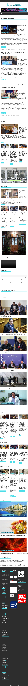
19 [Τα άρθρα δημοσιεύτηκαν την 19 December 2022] (2, 278)
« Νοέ (2, 283)
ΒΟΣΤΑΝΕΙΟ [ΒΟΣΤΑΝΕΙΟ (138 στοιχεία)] (4, 597)
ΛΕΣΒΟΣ (2, 49)
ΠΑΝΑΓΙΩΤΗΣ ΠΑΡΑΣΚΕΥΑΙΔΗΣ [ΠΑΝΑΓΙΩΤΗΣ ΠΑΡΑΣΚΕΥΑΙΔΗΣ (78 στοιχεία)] (4, 641)
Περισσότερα (3, 46)
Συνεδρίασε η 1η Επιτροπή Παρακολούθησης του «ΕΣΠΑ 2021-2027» (12, 53)
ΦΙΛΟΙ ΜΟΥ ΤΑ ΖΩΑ (3, 486)
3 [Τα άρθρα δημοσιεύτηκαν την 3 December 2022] (21, 273)
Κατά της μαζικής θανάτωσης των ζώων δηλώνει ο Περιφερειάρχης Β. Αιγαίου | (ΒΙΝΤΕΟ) (13, 348)
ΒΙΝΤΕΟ (11, 432)
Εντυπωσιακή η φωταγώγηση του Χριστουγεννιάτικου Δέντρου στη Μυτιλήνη (14, 21)
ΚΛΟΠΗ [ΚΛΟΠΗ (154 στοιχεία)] (7, 614)
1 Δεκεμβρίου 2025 (3, 470)
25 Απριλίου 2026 (22, 146)
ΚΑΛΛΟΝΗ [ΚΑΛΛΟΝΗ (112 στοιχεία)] (3, 614)
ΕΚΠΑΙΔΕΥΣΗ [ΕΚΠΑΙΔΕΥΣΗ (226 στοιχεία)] (4, 605)
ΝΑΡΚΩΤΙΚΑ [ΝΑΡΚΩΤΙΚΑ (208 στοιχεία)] (4, 635)
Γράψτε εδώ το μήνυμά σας (13, 581)
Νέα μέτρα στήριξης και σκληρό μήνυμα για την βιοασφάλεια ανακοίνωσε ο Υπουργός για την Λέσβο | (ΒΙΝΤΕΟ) (14, 366)
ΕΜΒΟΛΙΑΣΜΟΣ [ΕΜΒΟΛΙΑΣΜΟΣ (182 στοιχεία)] (4, 607)
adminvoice (10, 23)
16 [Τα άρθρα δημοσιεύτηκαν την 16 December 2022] (17, 276)
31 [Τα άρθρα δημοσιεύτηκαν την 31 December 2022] (21, 279)
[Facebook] (19, 568)
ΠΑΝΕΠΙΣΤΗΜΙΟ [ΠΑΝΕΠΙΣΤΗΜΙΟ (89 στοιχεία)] (4, 648)
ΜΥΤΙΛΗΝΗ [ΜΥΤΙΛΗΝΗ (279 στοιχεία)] (4, 633)
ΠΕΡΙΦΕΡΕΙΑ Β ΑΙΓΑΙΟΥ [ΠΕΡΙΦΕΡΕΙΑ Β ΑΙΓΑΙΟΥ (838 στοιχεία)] (4, 651)
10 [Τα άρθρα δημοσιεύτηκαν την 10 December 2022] (21, 275)
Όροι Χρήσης (20, 581)
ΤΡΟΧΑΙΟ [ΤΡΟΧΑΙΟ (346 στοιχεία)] (3, 671)
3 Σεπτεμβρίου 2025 (13, 470)
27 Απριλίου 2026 (19, 124)
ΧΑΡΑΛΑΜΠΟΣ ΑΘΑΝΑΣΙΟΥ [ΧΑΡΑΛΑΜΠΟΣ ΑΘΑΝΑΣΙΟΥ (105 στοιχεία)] (4, 674)
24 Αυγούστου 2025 (22, 470)
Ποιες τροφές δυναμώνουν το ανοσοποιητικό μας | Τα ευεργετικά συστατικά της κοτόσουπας (12, 531)
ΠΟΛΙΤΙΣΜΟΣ (3, 200)
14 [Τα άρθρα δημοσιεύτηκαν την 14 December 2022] (10, 276)
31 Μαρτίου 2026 (3, 415)
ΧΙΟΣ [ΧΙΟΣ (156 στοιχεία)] (3, 676)
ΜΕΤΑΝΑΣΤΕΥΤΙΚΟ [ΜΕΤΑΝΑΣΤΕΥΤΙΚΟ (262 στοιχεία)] (5, 628)
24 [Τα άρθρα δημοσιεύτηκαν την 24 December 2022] (21, 278)
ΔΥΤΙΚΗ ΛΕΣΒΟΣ (8, 115)
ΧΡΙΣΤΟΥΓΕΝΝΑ (14, 49)
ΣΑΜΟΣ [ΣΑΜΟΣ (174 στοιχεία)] (7, 662)
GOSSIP (2, 457)
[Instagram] (22, 568)
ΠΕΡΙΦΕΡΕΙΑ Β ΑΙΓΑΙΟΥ (9, 81)
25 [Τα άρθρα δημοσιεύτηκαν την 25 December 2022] (25, 278)
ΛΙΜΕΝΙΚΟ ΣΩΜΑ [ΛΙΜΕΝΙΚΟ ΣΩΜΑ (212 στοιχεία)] (4, 626)
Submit (12, 591)
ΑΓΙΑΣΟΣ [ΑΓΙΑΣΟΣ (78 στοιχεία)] (3, 592)
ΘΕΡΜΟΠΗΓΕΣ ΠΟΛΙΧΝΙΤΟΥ (15, 115)
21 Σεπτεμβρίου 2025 (22, 207)
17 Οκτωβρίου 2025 (13, 207)
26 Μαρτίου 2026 (13, 415)
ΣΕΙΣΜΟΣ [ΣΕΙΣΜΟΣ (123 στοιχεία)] (3, 664)
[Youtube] (22, 571)
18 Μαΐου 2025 (12, 445)
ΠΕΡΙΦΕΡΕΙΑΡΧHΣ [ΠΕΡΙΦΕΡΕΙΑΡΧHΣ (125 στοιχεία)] (5, 654)
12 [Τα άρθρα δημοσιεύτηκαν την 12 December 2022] (2, 276)
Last (15, 574)
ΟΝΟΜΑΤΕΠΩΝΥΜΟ (13, 570)
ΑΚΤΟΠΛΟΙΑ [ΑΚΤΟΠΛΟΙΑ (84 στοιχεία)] (4, 594)
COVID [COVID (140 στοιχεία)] (3, 586)
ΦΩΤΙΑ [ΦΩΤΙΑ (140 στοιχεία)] (7, 671)
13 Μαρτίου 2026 (19, 187)
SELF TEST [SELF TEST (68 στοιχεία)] (3, 590)
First (10, 574)
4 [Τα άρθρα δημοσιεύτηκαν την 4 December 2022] (25, 273)
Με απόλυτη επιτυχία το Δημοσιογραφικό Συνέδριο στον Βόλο (12, 513)
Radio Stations (20, 579)
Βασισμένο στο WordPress (7, 683)
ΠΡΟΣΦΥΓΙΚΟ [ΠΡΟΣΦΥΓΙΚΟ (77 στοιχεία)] (4, 658)
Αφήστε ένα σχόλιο (22, 49)
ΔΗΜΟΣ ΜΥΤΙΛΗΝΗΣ (9, 49)
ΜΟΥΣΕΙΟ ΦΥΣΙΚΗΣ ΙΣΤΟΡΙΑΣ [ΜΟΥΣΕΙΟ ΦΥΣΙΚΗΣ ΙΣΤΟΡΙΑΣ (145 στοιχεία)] (5, 631)
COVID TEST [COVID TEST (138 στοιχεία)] (4, 588)
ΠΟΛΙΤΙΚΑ (2, 140)
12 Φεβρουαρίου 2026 (23, 415)
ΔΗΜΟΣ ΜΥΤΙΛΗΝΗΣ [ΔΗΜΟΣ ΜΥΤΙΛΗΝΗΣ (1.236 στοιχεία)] (5, 601)
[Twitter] (19, 571)
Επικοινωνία (20, 582)
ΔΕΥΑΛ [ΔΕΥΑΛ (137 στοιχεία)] (3, 599)
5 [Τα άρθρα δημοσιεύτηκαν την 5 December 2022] (2, 275)
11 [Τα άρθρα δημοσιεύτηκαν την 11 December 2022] (25, 275)
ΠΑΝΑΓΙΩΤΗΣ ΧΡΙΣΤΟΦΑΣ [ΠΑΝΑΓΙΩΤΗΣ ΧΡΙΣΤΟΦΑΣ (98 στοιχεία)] (4, 644)
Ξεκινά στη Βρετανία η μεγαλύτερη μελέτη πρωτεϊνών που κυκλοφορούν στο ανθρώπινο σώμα (14, 549)
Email (11, 576)
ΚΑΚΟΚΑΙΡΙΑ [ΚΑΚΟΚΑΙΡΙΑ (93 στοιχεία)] (4, 612)
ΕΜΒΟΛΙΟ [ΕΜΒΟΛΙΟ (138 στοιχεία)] (3, 609)
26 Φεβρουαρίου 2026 (4, 445)
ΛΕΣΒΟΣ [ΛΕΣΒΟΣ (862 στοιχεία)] (3, 620)
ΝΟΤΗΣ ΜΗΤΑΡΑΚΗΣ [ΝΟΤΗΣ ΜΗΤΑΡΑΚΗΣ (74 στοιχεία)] (5, 637)
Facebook (4, 288)
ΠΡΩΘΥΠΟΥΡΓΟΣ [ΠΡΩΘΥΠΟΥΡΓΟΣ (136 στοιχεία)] (5, 660)
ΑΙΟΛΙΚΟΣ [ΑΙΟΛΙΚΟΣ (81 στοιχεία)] (7, 592)
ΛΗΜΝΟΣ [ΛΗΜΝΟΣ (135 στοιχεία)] (7, 620)
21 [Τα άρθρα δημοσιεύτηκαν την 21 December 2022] (10, 278)
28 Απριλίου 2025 (22, 445)
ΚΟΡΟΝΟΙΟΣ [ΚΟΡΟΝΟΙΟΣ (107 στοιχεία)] (4, 616)
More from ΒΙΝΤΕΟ (24, 404)
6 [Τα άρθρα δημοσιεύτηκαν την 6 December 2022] (6, 275)
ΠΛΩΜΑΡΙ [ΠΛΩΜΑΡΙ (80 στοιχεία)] (3, 656)
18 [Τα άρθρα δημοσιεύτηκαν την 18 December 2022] (25, 276)
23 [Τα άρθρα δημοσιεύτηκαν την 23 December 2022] (17, 278)
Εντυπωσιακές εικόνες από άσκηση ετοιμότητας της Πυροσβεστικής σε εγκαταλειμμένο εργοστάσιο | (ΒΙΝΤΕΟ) (14, 384)
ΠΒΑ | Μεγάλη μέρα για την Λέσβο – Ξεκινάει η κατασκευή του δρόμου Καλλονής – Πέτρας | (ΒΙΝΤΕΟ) (13, 312)
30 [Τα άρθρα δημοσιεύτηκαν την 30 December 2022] (17, 279)
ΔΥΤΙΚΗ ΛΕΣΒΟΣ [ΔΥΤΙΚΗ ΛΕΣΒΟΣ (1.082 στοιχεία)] (4, 603)
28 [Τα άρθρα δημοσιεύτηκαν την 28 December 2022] (10, 279)
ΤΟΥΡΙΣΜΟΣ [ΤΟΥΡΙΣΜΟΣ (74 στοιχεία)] (4, 669)
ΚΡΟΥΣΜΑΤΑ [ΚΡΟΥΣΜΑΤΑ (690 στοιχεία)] (4, 618)
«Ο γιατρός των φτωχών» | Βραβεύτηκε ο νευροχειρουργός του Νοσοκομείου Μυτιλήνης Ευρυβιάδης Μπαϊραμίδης (12, 402)
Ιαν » (4, 283)
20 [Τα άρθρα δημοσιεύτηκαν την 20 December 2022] (6, 278)
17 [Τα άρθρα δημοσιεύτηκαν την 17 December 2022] (21, 276)
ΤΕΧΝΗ (1, 434)
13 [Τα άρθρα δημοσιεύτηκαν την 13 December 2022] (6, 276)
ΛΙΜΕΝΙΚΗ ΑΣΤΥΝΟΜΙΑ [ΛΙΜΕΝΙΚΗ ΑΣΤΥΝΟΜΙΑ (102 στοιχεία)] (4, 623)
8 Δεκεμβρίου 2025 (4, 207)
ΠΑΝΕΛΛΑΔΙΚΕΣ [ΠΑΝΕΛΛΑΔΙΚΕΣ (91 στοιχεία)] (4, 646)
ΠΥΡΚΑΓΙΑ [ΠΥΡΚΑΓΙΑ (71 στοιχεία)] (3, 662)
